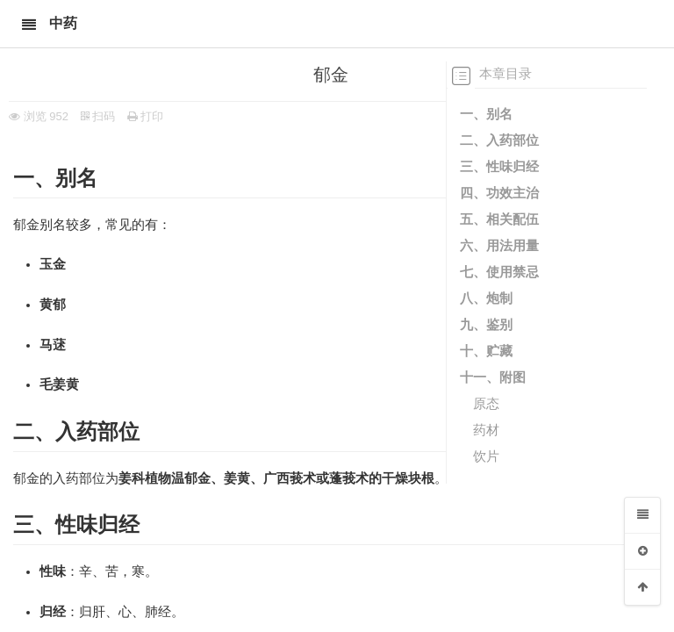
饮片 (486, 456)
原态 (486, 403)
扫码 (98, 116)
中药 (63, 23)
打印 (145, 116)
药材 (486, 429)
